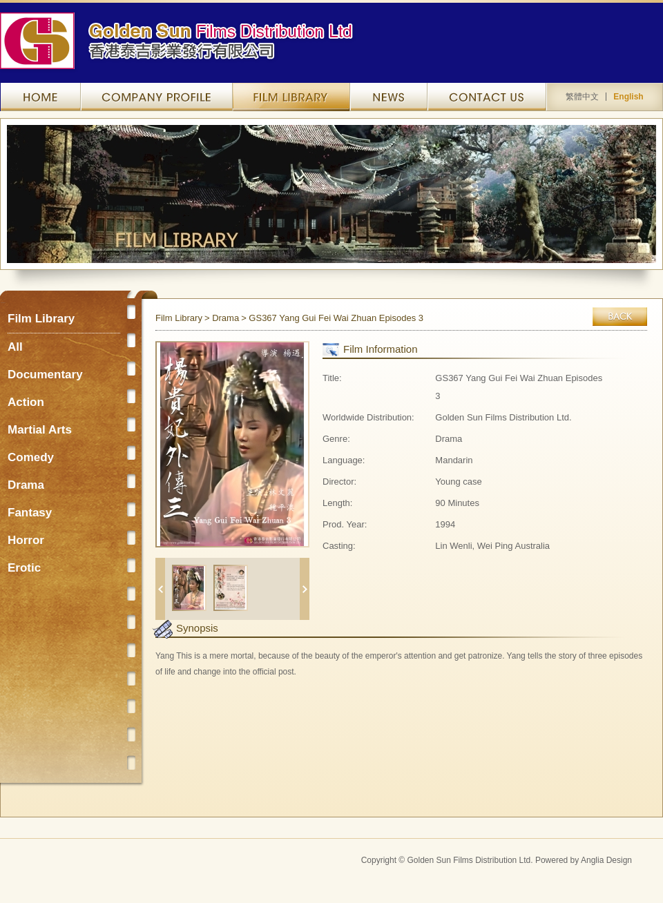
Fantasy (30, 512)
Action (26, 402)
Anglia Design (606, 860)
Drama (26, 485)
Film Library (291, 97)
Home (43, 97)
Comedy (31, 457)
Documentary (45, 374)
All (15, 346)
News (388, 97)
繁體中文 (582, 97)
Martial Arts (40, 429)
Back (620, 316)
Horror (26, 540)
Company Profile (157, 97)
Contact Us (486, 97)
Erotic (24, 567)
